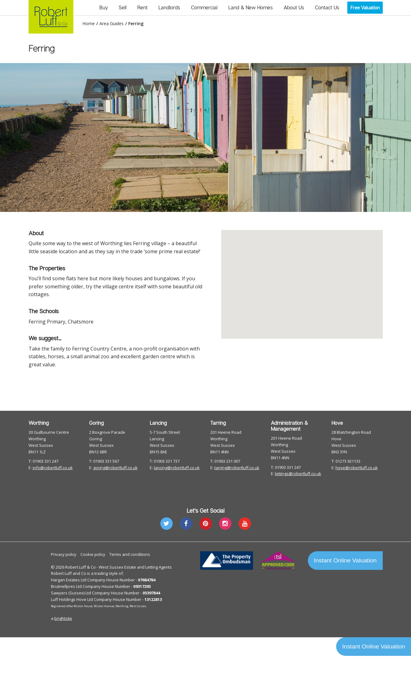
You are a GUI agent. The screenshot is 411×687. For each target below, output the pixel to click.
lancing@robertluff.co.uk (177, 467)
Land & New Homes (250, 7)
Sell (122, 7)
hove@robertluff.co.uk (357, 467)
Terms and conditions (129, 554)
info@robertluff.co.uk (53, 467)
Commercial (204, 7)
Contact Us (327, 7)
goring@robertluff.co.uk (115, 467)
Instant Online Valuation (345, 560)
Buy (103, 7)
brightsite (63, 618)
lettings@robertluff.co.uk (298, 473)
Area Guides (111, 23)
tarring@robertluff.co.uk (236, 467)
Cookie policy (92, 554)
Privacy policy (63, 554)
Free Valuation (365, 7)
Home (88, 23)
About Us (294, 7)
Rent (142, 7)
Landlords (169, 7)
